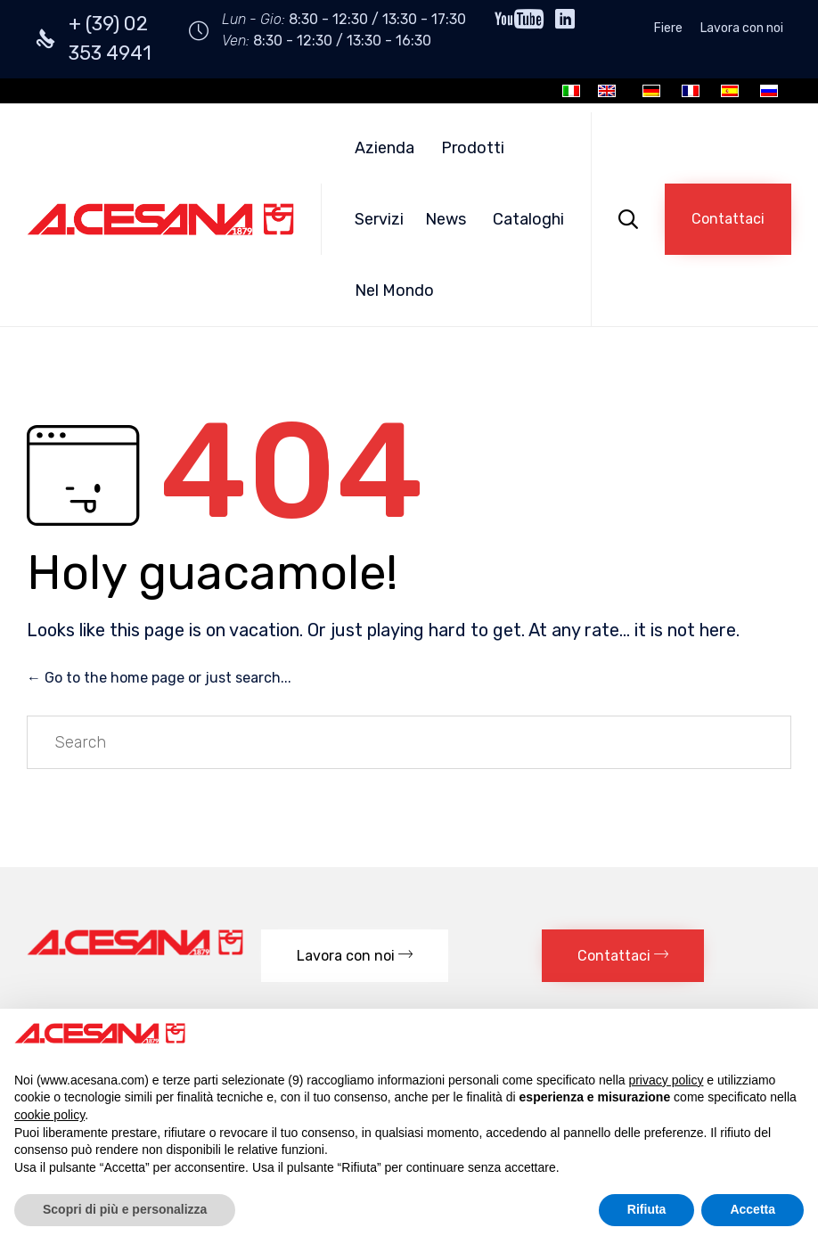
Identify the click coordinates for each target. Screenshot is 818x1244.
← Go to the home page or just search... (159, 677)
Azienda (384, 148)
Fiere (668, 28)
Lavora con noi (741, 28)
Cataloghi (528, 219)
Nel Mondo (394, 290)
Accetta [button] (752, 1209)
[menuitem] (571, 90)
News (445, 219)
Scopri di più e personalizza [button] (125, 1209)
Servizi (379, 219)
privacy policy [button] (665, 1080)
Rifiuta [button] (647, 1209)
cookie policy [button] (49, 1115)
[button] (728, 219)
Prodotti (472, 148)
